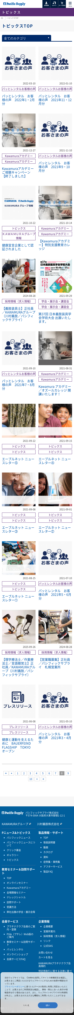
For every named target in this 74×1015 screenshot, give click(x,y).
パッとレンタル (15, 949)
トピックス (13, 859)
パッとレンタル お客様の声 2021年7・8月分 (18, 384)
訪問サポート (14, 902)
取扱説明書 (49, 842)
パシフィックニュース (18, 837)
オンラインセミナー (17, 882)
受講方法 (11, 907)
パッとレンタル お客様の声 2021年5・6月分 (54, 594)
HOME (1, 18)
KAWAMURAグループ (15, 824)
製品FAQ (48, 871)
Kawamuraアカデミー (19, 887)
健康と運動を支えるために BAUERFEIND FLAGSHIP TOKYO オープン (18, 745)
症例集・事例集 (51, 861)
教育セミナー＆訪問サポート (21, 943)
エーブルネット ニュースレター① (18, 598)
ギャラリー (13, 855)
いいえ (26, 1005)
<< (6, 773)
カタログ (48, 852)
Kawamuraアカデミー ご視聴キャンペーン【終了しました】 (18, 172)
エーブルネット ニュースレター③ (18, 529)
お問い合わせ (45, 952)
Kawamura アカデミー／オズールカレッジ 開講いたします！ (54, 390)
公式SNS (48, 945)
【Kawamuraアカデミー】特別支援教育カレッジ (54, 245)
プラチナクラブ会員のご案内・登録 (21, 928)
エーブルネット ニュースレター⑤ (18, 460)
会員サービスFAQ (16, 959)
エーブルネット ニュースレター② (54, 529)
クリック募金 (14, 850)
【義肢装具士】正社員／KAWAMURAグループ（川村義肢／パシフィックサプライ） (18, 314)
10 (30, 779)
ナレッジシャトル (16, 897)
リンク (47, 941)
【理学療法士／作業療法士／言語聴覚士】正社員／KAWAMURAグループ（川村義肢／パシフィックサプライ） (18, 667)
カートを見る (45, 957)
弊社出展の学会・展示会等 (21, 912)
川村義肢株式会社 (48, 824)
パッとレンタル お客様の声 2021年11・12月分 (55, 100)
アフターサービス (52, 866)
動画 (45, 847)
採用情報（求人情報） (55, 936)
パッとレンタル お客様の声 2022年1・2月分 (18, 100)
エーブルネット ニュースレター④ (54, 460)
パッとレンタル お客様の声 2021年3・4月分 (54, 737)
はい (48, 1005)
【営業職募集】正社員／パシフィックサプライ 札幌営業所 (54, 663)
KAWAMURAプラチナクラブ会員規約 (54, 965)
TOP (9, 878)
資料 (45, 857)
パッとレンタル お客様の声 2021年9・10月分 (54, 166)
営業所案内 (49, 931)
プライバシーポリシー (14, 986)
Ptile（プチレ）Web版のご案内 (20, 936)
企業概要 (48, 926)
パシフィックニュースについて (21, 844)
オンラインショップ (17, 954)
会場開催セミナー (16, 892)
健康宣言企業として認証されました (18, 247)
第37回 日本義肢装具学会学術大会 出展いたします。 (54, 317)
